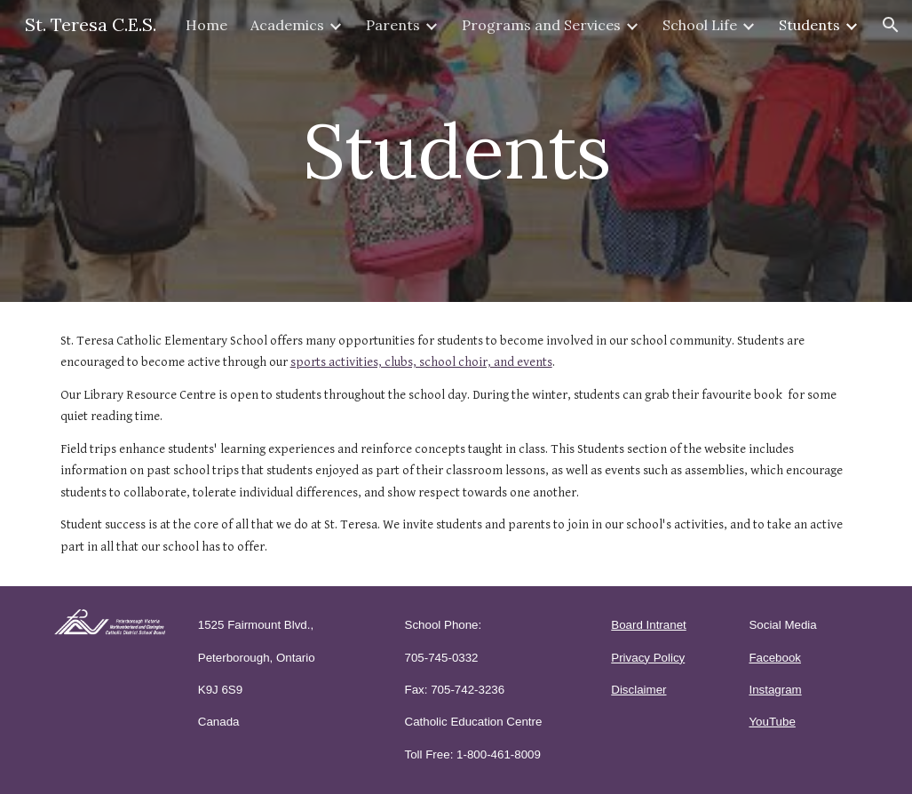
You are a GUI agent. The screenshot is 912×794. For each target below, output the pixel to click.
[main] (456, 150)
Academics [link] (287, 25)
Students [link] (809, 25)
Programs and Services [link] (541, 25)
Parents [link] (393, 25)
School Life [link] (699, 25)
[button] (890, 25)
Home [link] (206, 25)
